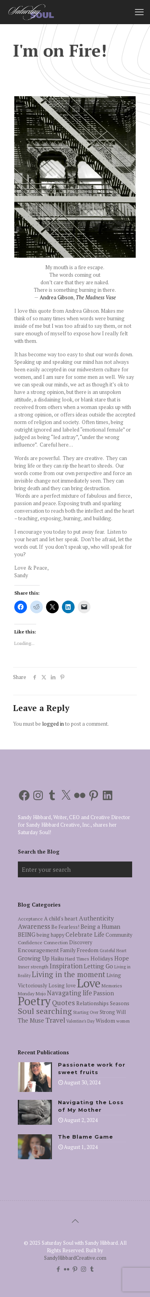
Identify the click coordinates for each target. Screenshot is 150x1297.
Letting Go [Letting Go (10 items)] (98, 966)
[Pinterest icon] (75, 1269)
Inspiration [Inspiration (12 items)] (66, 966)
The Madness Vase (96, 297)
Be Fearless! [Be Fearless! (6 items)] (65, 927)
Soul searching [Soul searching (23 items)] (45, 1011)
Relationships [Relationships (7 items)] (92, 1003)
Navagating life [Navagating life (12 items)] (69, 993)
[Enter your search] (75, 869)
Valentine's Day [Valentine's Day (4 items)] (80, 1021)
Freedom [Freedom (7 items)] (87, 950)
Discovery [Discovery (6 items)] (80, 942)
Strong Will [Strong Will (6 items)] (113, 1012)
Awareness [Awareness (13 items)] (34, 926)
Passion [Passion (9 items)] (103, 993)
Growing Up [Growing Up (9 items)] (34, 958)
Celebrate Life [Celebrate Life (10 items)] (84, 934)
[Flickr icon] (67, 1269)
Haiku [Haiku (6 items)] (57, 958)
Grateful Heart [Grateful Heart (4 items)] (113, 950)
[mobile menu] (139, 12)
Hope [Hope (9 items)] (121, 958)
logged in (53, 723)
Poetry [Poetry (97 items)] (34, 1000)
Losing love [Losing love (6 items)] (62, 985)
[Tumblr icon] (92, 1269)
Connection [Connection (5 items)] (56, 942)
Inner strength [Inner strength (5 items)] (33, 967)
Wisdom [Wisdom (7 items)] (105, 1020)
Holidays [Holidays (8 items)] (101, 958)
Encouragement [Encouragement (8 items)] (38, 950)
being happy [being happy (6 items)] (50, 935)
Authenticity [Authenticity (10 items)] (96, 918)
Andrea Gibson (56, 297)
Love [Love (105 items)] (88, 983)
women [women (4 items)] (123, 1021)
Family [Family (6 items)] (67, 950)
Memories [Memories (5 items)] (112, 986)
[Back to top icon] (75, 1221)
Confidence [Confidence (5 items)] (30, 942)
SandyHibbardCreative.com (75, 1257)
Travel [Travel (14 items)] (55, 1020)
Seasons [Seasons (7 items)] (119, 1003)
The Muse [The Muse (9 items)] (31, 1020)
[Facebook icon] (59, 1269)
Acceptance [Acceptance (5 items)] (30, 919)
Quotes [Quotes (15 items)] (63, 1002)
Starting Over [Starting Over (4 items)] (85, 1012)
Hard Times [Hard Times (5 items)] (77, 959)
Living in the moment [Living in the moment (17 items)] (68, 974)
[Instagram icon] (84, 1269)
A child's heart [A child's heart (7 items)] (61, 918)
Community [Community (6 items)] (119, 935)
